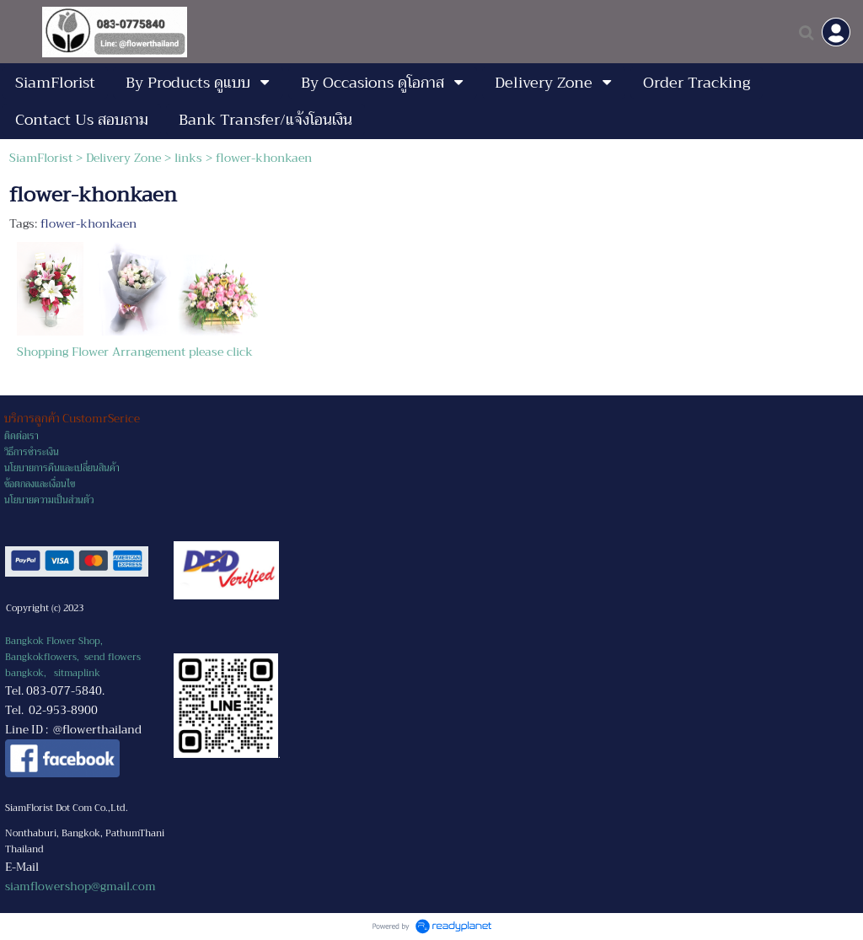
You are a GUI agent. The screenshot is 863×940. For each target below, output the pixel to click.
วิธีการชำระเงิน (31, 452)
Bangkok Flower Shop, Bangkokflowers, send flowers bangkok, (73, 657)
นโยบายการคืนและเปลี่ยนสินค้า (62, 468)
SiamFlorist (42, 158)
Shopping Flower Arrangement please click (135, 351)
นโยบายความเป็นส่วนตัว (49, 500)
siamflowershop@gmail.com (80, 886)
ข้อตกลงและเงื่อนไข (39, 484)
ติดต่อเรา (21, 436)
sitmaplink (77, 673)
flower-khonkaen (88, 223)
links (188, 158)
